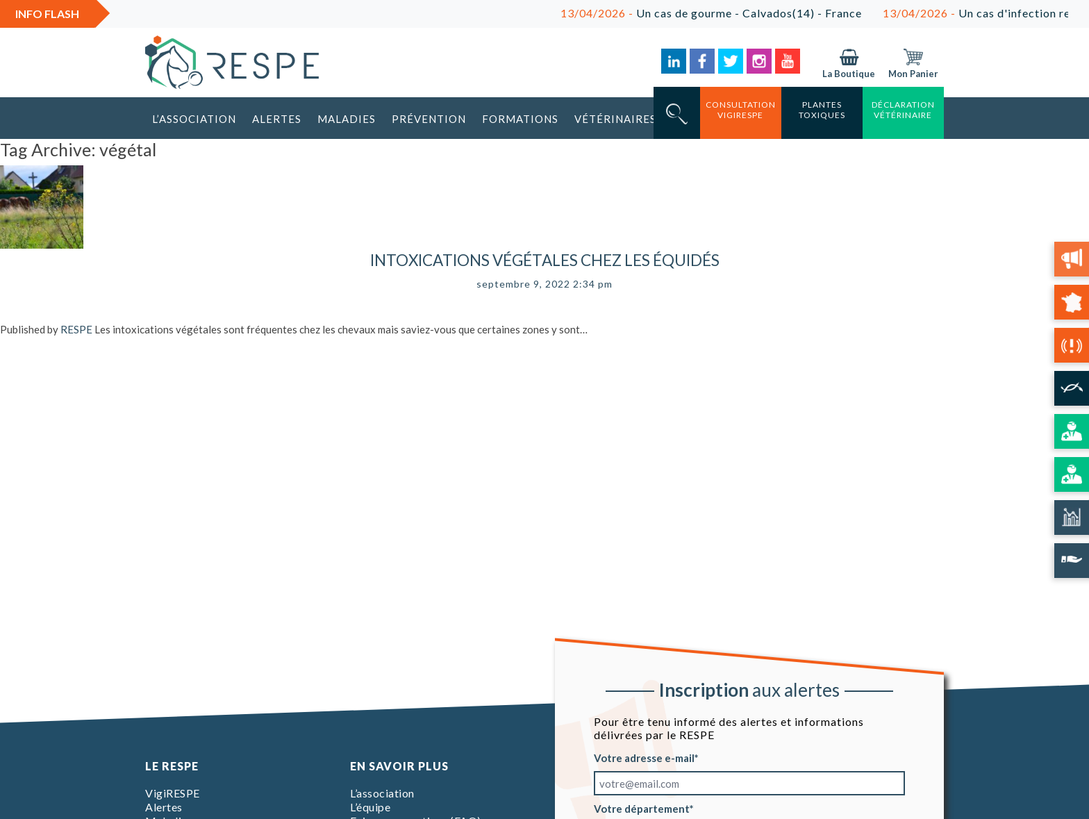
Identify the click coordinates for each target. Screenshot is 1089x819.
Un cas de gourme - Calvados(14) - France (718, 12)
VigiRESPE (172, 793)
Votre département (642, 808)
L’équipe (370, 806)
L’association (194, 119)
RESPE (76, 329)
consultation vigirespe (741, 109)
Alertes (276, 119)
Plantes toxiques (822, 109)
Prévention (429, 119)
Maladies (346, 119)
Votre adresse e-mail (644, 758)
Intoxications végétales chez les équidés (545, 260)
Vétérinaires (615, 119)
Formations (520, 119)
